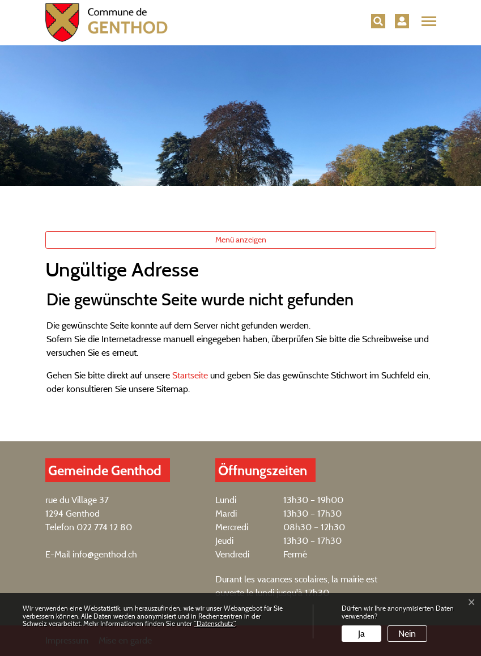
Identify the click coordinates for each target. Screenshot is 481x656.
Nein (407, 633)
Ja (361, 633)
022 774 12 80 (104, 527)
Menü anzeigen (240, 240)
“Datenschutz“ (214, 623)
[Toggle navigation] (427, 21)
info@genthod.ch (105, 554)
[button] (378, 21)
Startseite (190, 375)
